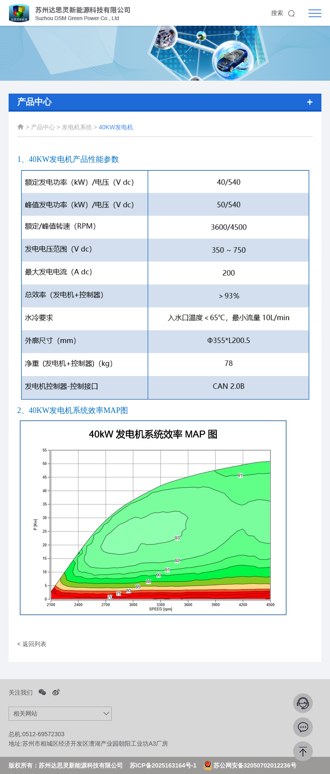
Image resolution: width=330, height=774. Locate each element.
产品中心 (43, 128)
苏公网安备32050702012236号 (249, 765)
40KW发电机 (116, 128)
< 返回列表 (31, 643)
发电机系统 (78, 128)
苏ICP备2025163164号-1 (163, 765)
